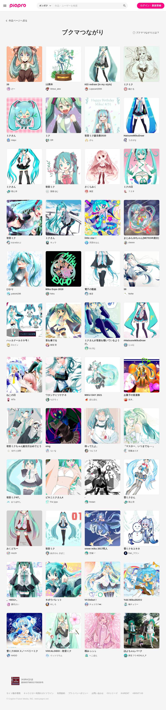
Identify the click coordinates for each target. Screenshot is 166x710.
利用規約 (61, 693)
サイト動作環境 (13, 693)
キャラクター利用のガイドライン (39, 693)
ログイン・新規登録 (150, 5)
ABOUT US (138, 693)
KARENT (125, 693)
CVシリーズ (112, 693)
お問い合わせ (98, 693)
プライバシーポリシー (78, 693)
